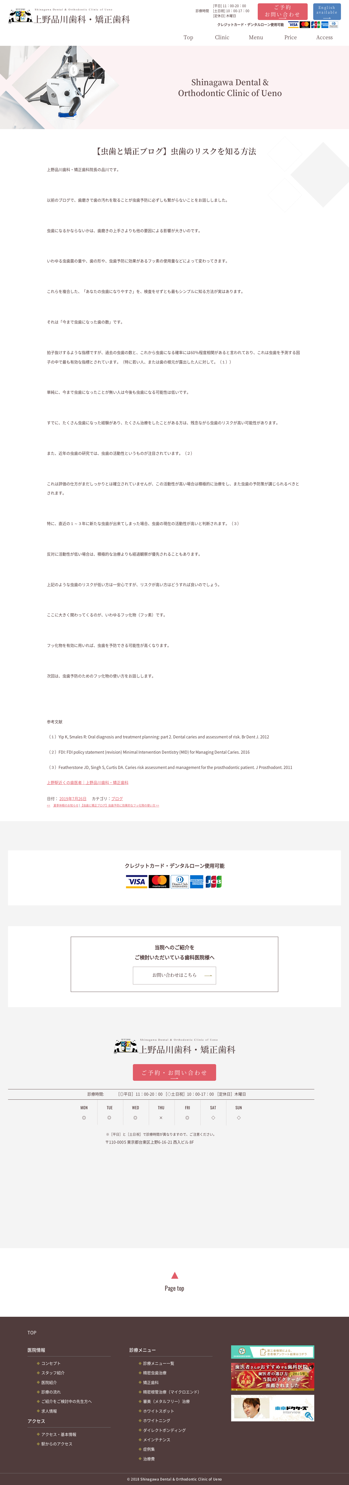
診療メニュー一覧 (158, 1363)
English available (327, 9)
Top (188, 37)
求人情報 (49, 1411)
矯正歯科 (151, 1382)
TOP (31, 1332)
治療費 (149, 1458)
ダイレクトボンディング (164, 1430)
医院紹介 (49, 1382)
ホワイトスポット (158, 1411)
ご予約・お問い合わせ (174, 1073)
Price (290, 37)
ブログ (117, 798)
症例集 (149, 1449)
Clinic (222, 37)
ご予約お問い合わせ (283, 10)
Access (324, 37)
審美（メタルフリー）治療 (166, 1401)
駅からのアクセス (56, 1443)
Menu (256, 37)
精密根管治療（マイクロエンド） (172, 1391)
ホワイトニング (156, 1420)
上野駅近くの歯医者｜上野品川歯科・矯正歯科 (87, 782)
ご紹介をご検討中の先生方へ (66, 1401)
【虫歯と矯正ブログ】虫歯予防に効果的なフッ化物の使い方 (121, 805)
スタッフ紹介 (53, 1372)
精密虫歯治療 (154, 1372)
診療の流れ (51, 1391)
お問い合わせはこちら (174, 975)
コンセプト (51, 1363)
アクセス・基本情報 (58, 1434)
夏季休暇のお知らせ (63, 805)
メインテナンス (156, 1439)
